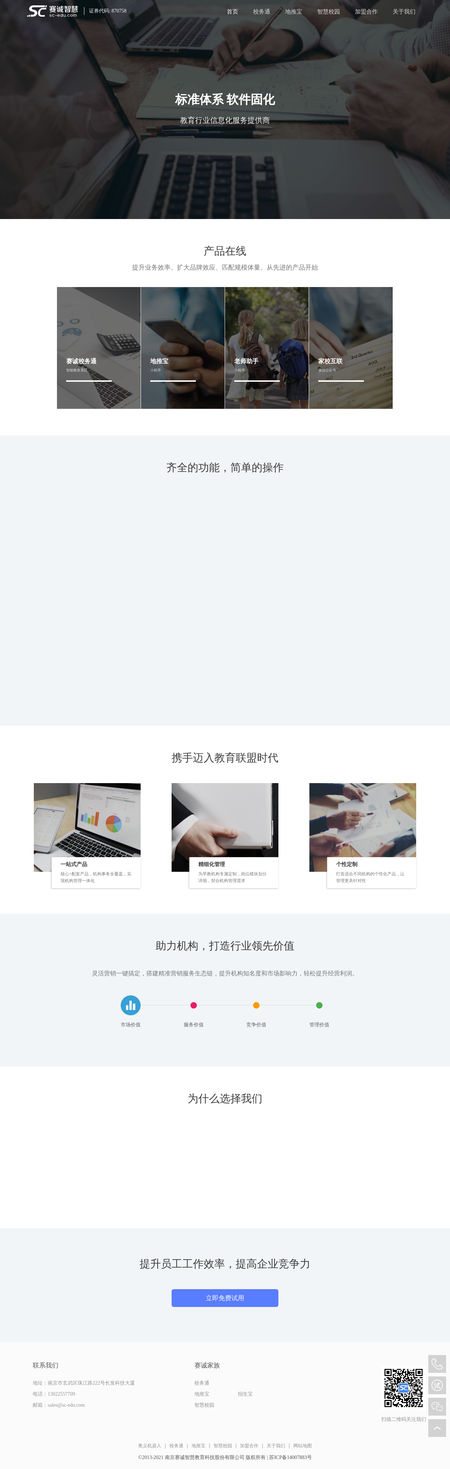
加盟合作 (366, 12)
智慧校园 (328, 12)
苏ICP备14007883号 (290, 1457)
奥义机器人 (149, 1445)
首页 (232, 12)
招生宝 (245, 1394)
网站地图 (302, 1445)
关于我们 (404, 12)
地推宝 (293, 12)
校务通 (261, 12)
